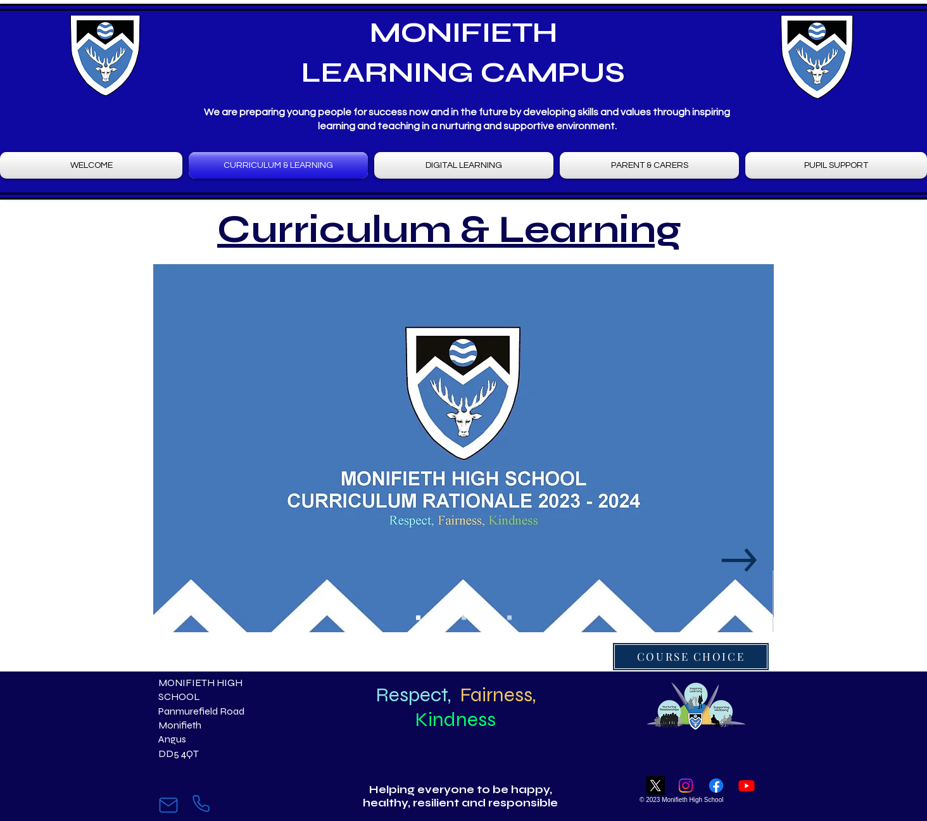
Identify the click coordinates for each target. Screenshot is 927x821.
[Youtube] (746, 785)
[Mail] (168, 805)
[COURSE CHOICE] (690, 656)
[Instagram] (685, 785)
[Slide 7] (486, 617)
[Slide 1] (418, 617)
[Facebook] (716, 785)
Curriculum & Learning (449, 230)
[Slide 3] (441, 617)
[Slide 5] (464, 617)
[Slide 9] (509, 617)
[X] (655, 785)
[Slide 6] (475, 617)
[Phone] (201, 804)
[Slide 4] (452, 617)
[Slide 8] (498, 617)
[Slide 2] (429, 617)
